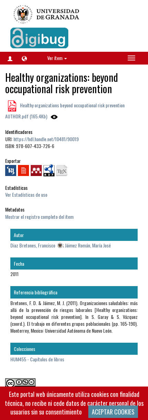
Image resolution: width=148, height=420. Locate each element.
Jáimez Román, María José (88, 245)
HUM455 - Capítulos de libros (37, 359)
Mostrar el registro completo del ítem (39, 216)
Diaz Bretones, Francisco (32, 245)
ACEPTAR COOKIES (113, 411)
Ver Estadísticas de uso (26, 194)
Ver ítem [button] (57, 57)
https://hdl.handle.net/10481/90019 (46, 139)
